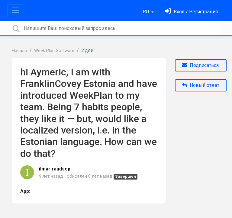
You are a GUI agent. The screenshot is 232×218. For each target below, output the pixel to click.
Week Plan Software (54, 50)
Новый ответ (200, 85)
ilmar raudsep (54, 169)
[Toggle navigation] (15, 10)
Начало (19, 50)
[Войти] (191, 11)
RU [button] (146, 12)
